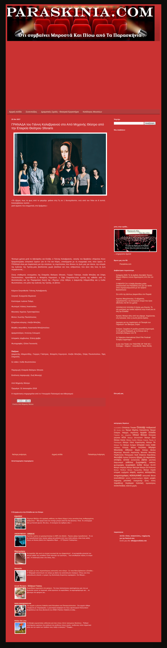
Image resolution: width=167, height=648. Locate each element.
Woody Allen (120, 430)
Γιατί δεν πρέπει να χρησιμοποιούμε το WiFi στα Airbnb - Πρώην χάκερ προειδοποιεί (57, 536)
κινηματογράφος (121, 475)
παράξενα (118, 483)
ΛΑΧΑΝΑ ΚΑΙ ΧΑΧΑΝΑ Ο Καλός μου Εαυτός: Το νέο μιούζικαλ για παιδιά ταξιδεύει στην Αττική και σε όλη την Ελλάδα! (135, 309)
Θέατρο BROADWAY (135, 437)
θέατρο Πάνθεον (120, 470)
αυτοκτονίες (135, 460)
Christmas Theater (129, 428)
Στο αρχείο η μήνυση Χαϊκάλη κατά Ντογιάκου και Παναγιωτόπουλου (51, 605)
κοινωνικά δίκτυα (149, 476)
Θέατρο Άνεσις (119, 440)
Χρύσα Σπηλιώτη (129, 457)
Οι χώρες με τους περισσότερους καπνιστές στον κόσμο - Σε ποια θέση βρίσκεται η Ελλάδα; (60, 571)
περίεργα (129, 483)
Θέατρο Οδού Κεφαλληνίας (134, 442)
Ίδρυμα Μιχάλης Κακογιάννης (137, 430)
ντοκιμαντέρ (137, 481)
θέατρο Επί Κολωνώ (148, 467)
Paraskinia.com (125, 264)
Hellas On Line (20, 621)
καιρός (133, 472)
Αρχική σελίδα (15, 112)
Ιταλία (148, 445)
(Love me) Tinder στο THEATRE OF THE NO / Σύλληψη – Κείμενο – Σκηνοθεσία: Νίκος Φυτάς (134, 345)
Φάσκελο (18, 569)
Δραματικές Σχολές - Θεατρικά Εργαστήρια (60, 112)
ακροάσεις (151, 457)
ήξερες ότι (141, 457)
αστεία (126, 460)
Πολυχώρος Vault (131, 455)
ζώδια (139, 465)
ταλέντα (129, 486)
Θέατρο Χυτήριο (129, 445)
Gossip (141, 427)
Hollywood (151, 427)
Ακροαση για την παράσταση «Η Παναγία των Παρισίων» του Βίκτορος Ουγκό (133, 323)
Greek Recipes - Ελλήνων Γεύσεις (28, 586)
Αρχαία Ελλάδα (148, 432)
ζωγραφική (130, 465)
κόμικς (146, 478)
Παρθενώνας (119, 455)
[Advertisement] (60, 61)
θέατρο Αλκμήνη (120, 467)
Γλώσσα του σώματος (122, 435)
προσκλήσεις (151, 483)
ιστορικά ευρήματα (121, 472)
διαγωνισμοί (118, 462)
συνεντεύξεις (119, 485)
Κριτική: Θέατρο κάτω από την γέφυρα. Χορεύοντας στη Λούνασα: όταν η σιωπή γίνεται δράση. (135, 317)
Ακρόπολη (134, 433)
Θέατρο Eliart (150, 438)
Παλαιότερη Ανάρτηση (96, 454)
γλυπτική (152, 460)
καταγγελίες (150, 472)
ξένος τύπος (150, 481)
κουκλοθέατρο (119, 478)
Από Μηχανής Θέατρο (26, 404)
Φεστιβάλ (118, 457)
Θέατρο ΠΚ (151, 442)
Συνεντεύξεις (31, 112)
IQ (114, 430)
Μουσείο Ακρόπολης (131, 452)
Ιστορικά (140, 445)
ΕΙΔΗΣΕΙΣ (18, 516)
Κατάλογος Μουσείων (92, 112)
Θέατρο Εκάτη (131, 440)
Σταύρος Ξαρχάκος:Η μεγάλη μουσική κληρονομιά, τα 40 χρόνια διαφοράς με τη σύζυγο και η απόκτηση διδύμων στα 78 (135, 331)
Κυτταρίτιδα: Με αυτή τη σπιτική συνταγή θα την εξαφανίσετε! (49, 553)
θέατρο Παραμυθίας (135, 470)
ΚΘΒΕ (153, 445)
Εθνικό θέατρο (140, 435)
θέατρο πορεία (150, 470)
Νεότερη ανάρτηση (19, 454)
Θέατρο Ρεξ (118, 445)
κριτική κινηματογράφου (134, 478)
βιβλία (144, 460)
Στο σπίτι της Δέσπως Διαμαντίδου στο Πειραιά (133, 294)
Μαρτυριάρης (19, 551)
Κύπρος (125, 447)
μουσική (127, 480)
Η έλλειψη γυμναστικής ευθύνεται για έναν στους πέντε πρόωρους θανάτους (54, 623)
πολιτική (139, 483)
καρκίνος (140, 472)
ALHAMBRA (117, 427)
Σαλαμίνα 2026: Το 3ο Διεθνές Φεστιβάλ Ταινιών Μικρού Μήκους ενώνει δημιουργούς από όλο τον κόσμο (134, 277)
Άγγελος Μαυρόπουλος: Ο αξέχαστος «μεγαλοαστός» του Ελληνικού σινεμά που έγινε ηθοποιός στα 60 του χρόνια (134, 301)
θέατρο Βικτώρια (133, 467)
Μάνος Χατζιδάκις (138, 447)
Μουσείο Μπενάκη (148, 452)
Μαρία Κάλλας (141, 450)
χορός (134, 486)
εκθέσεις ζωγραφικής (136, 462)
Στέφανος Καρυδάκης (147, 455)
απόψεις (117, 460)
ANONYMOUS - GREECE (24, 534)
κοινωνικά (135, 475)
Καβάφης (117, 447)
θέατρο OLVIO (150, 465)
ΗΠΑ (124, 437)
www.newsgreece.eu (22, 603)
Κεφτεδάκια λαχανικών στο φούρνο (39, 588)
